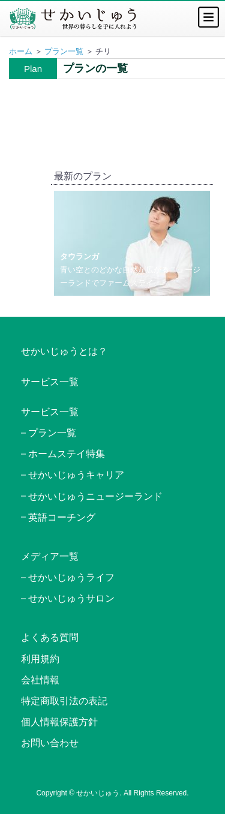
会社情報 (40, 680)
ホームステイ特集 (66, 454)
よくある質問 (50, 637)
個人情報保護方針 (59, 722)
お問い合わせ (50, 743)
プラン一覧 (63, 51)
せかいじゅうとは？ (64, 351)
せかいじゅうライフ (71, 577)
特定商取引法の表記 (64, 701)
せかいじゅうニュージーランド (95, 496)
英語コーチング (61, 517)
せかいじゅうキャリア (76, 475)
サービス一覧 (50, 382)
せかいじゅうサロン (71, 598)
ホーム (20, 51)
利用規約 (40, 659)
